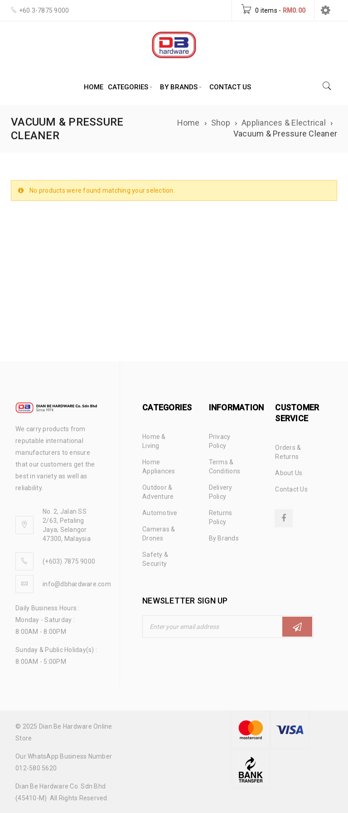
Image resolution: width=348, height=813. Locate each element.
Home (188, 122)
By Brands (224, 538)
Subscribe (297, 627)
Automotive (160, 512)
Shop (220, 122)
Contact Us (291, 489)
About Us (288, 473)
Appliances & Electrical (284, 122)
